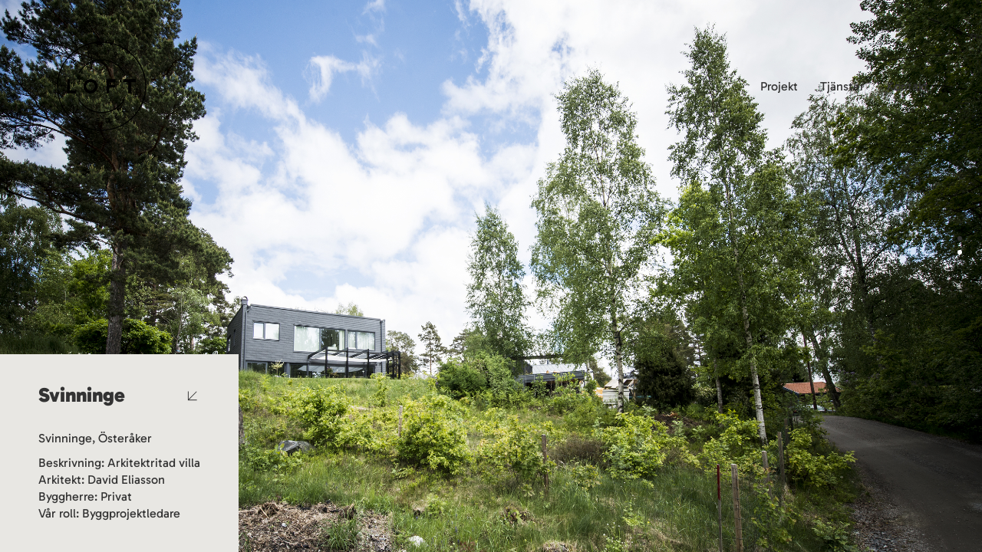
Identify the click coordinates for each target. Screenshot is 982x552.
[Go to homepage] (102, 86)
